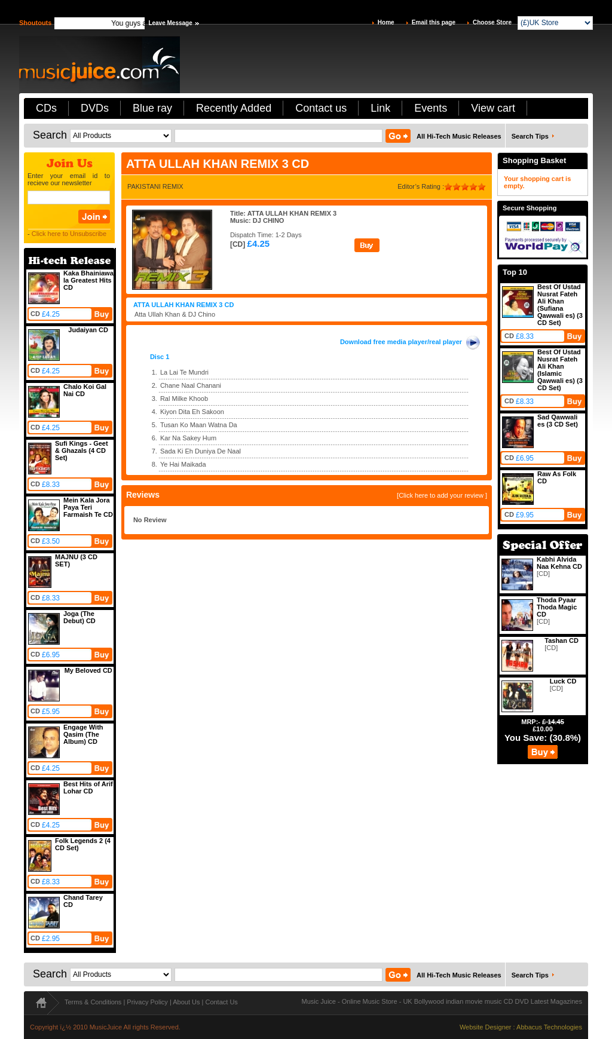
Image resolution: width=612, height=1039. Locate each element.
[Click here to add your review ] (442, 495)
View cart (493, 108)
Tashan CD (561, 640)
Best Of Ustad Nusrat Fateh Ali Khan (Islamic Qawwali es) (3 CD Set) (560, 369)
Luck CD (563, 681)
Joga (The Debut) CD (79, 617)
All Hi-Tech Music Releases (459, 136)
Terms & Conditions (93, 1002)
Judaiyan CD (88, 329)
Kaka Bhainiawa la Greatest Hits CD (88, 280)
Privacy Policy (147, 1002)
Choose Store (492, 22)
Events (430, 108)
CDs (46, 108)
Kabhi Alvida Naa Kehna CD (559, 563)
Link (380, 108)
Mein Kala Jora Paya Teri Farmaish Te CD (88, 507)
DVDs (95, 108)
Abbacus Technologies (549, 1027)
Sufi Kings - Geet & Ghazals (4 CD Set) (81, 450)
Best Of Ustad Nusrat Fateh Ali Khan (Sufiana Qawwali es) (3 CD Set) (560, 304)
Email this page (433, 22)
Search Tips (530, 136)
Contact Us (221, 1002)
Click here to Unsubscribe (69, 233)
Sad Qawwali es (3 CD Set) (557, 420)
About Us (186, 1002)
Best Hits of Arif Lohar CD (88, 787)
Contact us (321, 108)
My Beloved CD (88, 670)
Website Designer (486, 1027)
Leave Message (170, 23)
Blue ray (152, 108)
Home (386, 22)
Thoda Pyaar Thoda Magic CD (557, 607)
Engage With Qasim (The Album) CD (83, 734)
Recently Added (233, 108)
